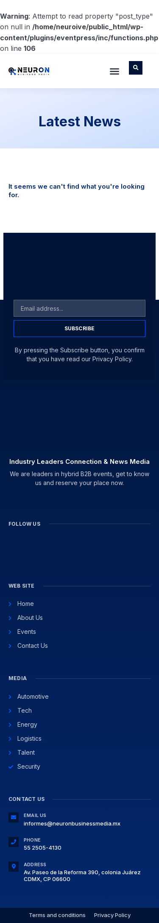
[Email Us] (13, 817)
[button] (114, 71)
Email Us (35, 815)
